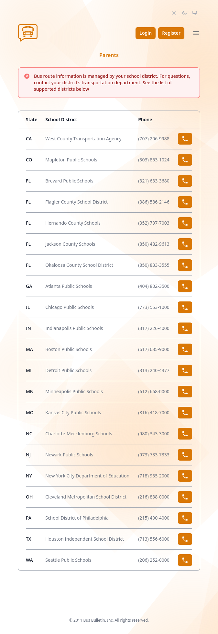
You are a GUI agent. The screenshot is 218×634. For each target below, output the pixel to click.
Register (171, 33)
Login (145, 33)
